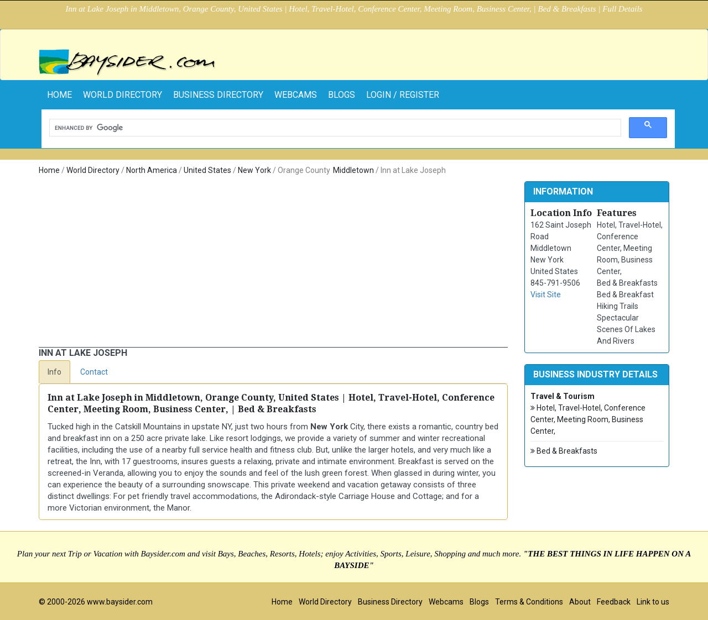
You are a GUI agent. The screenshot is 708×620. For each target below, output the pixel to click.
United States (207, 170)
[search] (334, 128)
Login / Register (402, 95)
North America (151, 170)
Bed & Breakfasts (563, 451)
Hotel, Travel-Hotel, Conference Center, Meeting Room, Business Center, (587, 418)
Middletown (353, 170)
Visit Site (545, 294)
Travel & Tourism (562, 396)
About (580, 601)
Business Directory (218, 95)
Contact (94, 371)
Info (54, 371)
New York (254, 170)
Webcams (295, 95)
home (59, 95)
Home (49, 170)
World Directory (122, 95)
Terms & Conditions (529, 601)
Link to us (653, 601)
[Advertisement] (273, 264)
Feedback (614, 601)
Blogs (341, 95)
